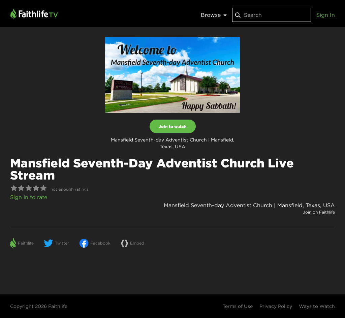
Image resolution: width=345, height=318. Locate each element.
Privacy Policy (275, 306)
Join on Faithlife (319, 212)
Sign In (325, 14)
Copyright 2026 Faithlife (38, 306)
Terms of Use (238, 306)
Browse (214, 14)
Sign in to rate (28, 197)
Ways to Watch (317, 306)
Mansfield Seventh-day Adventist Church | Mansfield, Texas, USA (249, 205)
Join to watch (173, 126)
